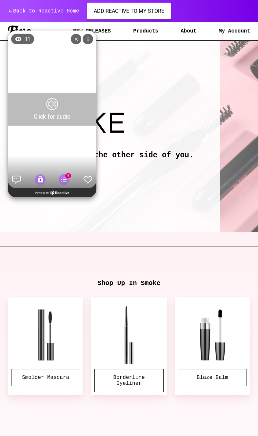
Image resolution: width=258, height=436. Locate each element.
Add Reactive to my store (129, 11)
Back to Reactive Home (43, 11)
